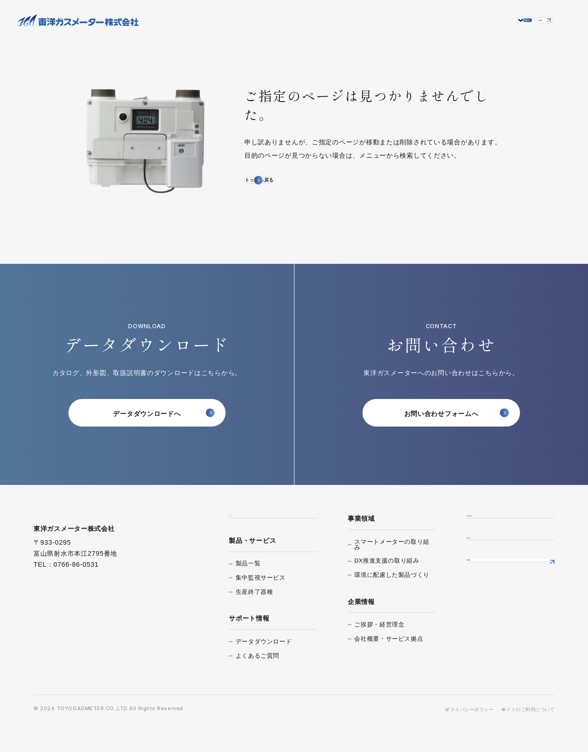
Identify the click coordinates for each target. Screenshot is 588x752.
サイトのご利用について (522, 729)
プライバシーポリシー (447, 729)
